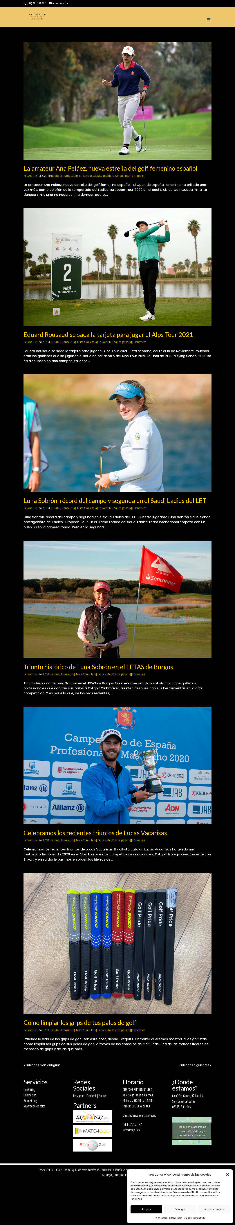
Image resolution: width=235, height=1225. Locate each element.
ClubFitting (29, 1089)
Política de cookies (161, 1218)
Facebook (91, 1096)
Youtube (103, 1096)
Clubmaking (65, 175)
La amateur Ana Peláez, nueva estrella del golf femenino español (110, 168)
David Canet (32, 175)
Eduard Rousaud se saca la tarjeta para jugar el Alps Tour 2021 (108, 334)
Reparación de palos (34, 1106)
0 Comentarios (138, 175)
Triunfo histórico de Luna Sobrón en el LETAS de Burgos (98, 666)
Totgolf (127, 175)
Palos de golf (117, 175)
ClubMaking (30, 1095)
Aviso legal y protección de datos (194, 1218)
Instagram (78, 1096)
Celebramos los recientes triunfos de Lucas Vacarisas (95, 833)
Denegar (180, 1209)
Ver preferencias (214, 1209)
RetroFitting (30, 1100)
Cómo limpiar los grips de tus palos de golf (80, 1022)
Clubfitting (54, 175)
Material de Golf (89, 175)
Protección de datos (175, 1218)
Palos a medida (104, 175)
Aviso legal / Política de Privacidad (117, 1175)
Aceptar (146, 1209)
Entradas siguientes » (196, 1065)
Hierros (78, 175)
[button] (227, 1174)
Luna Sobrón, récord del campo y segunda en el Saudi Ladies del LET (115, 500)
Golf (72, 175)
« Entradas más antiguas (42, 1065)
